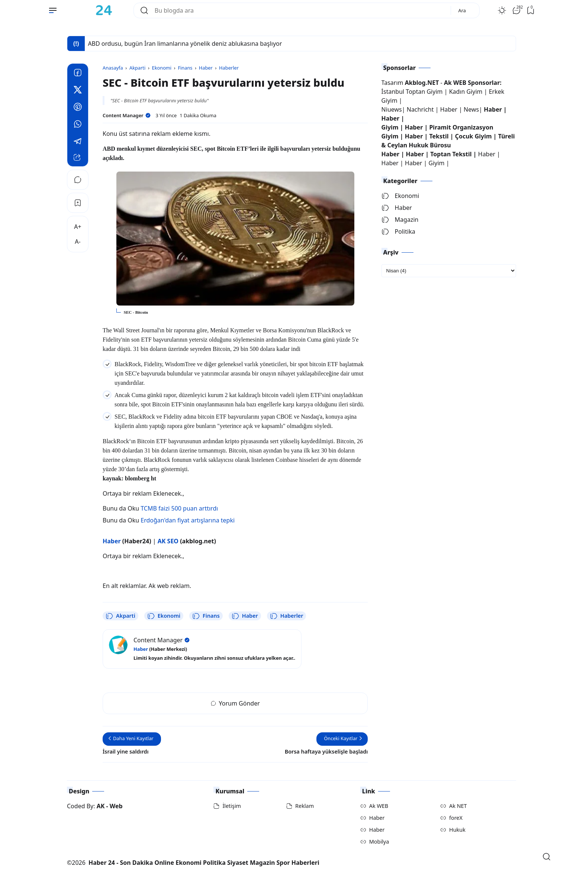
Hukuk (457, 829)
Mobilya (379, 841)
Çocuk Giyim (473, 136)
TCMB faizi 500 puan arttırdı (179, 508)
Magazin (400, 219)
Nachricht (421, 109)
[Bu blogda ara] (300, 10)
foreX (456, 817)
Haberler (286, 616)
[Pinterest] (77, 107)
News (471, 109)
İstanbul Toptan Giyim (412, 91)
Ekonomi (163, 616)
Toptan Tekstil (450, 154)
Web (116, 806)
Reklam (304, 805)
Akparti (120, 616)
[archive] (448, 270)
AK (101, 806)
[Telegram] (77, 142)
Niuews (391, 109)
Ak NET (458, 805)
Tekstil (438, 136)
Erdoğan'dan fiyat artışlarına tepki (188, 520)
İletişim (231, 805)
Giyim (390, 127)
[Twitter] (77, 90)
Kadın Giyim (466, 91)
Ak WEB (378, 805)
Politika (398, 231)
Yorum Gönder (235, 703)
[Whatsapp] (77, 125)
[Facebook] (77, 73)
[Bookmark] (77, 203)
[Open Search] (546, 856)
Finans (206, 616)
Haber (245, 616)
